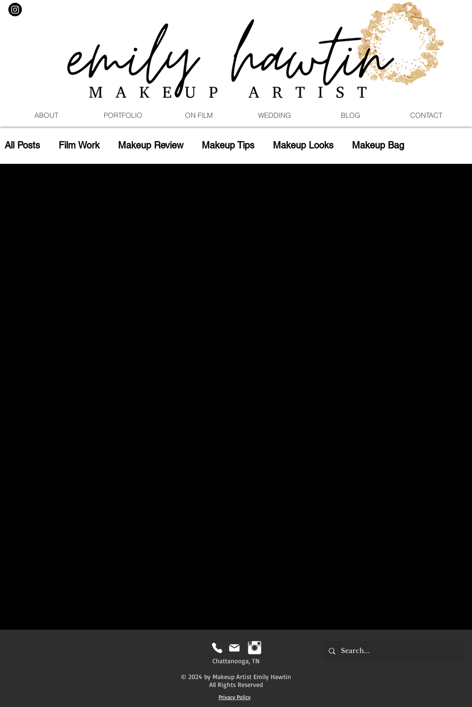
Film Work (79, 145)
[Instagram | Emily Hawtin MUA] (254, 647)
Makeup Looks (303, 145)
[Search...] (393, 651)
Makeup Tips (228, 145)
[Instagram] (15, 9)
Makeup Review (150, 145)
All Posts (22, 145)
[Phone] (217, 647)
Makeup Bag (378, 145)
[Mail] (234, 647)
